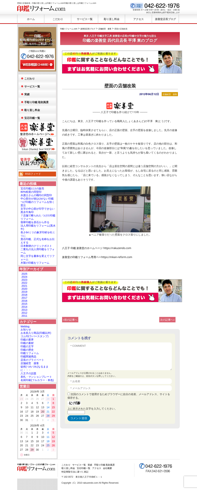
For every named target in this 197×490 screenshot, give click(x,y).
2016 (24, 300)
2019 (24, 291)
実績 (27, 94)
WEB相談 (37, 64)
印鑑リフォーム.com (41, 8)
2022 (24, 282)
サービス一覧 (85, 19)
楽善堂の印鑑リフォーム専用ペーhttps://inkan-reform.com (97, 257)
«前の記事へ (70, 319)
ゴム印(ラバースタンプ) (34, 336)
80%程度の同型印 (31, 191)
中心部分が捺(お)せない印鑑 (37, 198)
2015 (24, 303)
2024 (24, 276)
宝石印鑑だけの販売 (32, 188)
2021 (24, 285)
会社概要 (107, 468)
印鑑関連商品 (28, 356)
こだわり (58, 19)
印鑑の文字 (27, 346)
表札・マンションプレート (36, 376)
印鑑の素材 (27, 342)
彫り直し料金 (111, 19)
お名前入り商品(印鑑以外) (36, 332)
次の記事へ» (167, 319)
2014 (24, 306)
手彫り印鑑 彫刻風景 (36, 102)
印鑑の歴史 (27, 349)
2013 (24, 309)
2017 (24, 297)
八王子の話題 (28, 373)
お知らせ (26, 329)
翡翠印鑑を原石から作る (35, 222)
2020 (24, 288)
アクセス (138, 19)
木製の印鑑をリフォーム (35, 262)
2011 (24, 315)
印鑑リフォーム (30, 353)
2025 (24, 273)
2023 (24, 279)
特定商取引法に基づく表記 (74, 471)
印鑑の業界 (27, 339)
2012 (24, 312)
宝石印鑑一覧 (32, 117)
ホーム (31, 19)
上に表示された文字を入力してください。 (92, 408)
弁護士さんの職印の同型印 (36, 195)
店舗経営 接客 (170, 94)
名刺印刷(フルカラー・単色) (37, 380)
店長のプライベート (32, 359)
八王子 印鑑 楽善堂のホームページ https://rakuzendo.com (96, 248)
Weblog (25, 326)
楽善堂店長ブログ (165, 19)
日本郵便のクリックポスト (36, 245)
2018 (24, 294)
